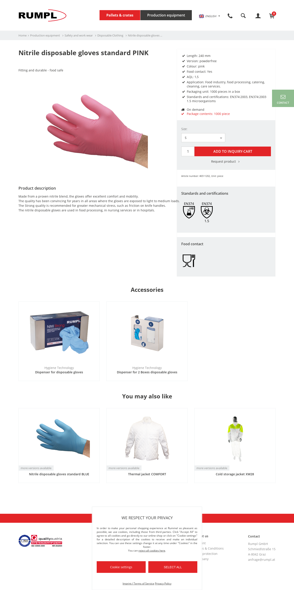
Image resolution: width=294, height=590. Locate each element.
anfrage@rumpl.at (261, 559)
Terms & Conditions (209, 548)
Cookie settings (121, 567)
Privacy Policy (163, 583)
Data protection (206, 553)
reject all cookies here (151, 550)
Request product (226, 161)
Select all (173, 567)
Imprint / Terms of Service (138, 583)
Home (22, 35)
